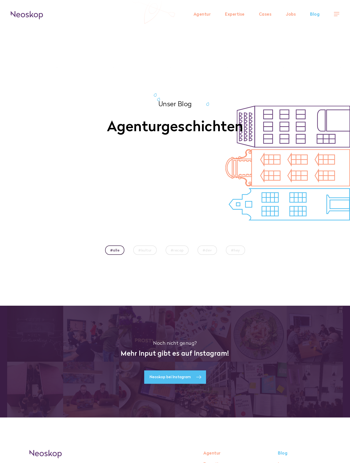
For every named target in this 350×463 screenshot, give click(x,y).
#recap (177, 250)
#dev (207, 250)
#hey (235, 250)
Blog (315, 14)
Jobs (291, 14)
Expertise (235, 14)
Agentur (202, 14)
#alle (115, 250)
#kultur (145, 250)
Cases (265, 14)
